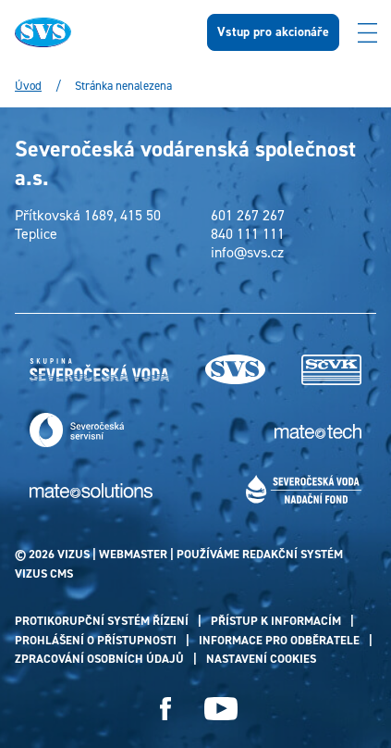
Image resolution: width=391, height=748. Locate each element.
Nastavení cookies (261, 659)
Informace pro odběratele (279, 640)
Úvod (28, 86)
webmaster (133, 554)
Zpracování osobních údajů (99, 659)
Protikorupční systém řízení (102, 621)
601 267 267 (248, 215)
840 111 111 (248, 234)
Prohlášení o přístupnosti (96, 640)
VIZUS (73, 554)
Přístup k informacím (276, 621)
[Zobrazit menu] (366, 32)
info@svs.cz (247, 252)
